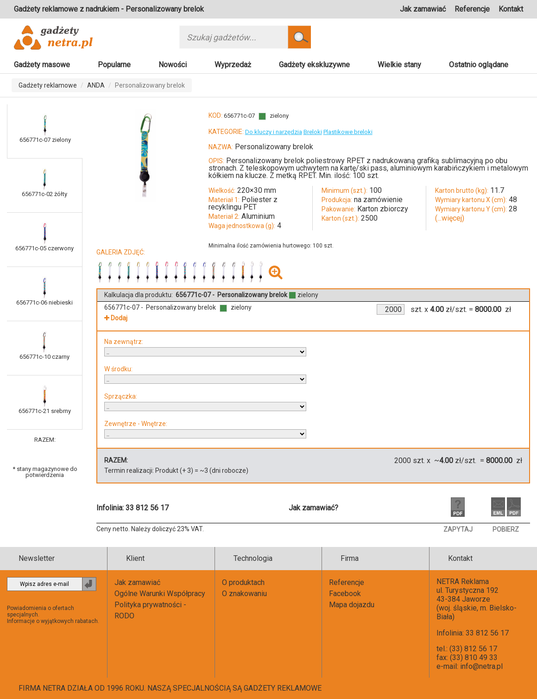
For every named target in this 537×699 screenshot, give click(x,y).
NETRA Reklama (462, 581)
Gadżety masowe (42, 64)
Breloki (312, 131)
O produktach (243, 582)
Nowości (172, 64)
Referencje (472, 9)
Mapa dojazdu (351, 604)
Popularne (114, 64)
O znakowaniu (244, 593)
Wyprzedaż (233, 64)
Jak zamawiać (423, 9)
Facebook (345, 593)
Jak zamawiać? (313, 507)
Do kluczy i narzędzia (273, 131)
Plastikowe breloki (348, 131)
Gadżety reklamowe (48, 85)
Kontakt (511, 9)
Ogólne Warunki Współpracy (159, 593)
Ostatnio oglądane (478, 64)
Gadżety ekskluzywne (314, 64)
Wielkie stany (399, 64)
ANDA (96, 85)
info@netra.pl (481, 666)
